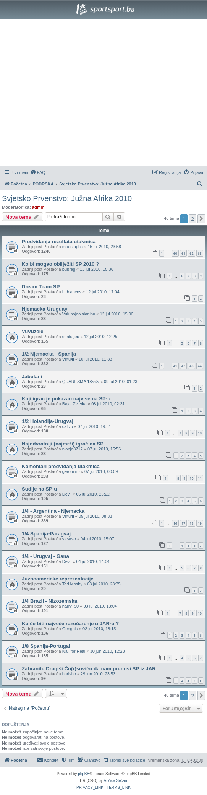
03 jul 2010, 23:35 (103, 584)
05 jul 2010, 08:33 (95, 516)
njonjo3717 (72, 449)
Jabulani (32, 376)
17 (183, 523)
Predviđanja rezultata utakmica (59, 241)
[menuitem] (37, 172)
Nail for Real (74, 651)
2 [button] (192, 218)
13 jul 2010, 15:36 (96, 269)
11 (200, 478)
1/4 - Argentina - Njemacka (53, 511)
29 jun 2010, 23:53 (98, 673)
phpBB (83, 774)
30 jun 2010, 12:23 (107, 651)
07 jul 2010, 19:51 (94, 426)
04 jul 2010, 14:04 (92, 561)
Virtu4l (68, 359)
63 (200, 253)
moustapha (72, 246)
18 (191, 523)
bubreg (68, 269)
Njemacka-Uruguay (44, 309)
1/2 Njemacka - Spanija (49, 354)
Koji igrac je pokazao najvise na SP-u (66, 399)
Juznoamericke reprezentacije (58, 579)
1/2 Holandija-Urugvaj (47, 421)
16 (175, 523)
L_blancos (71, 291)
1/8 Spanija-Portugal (46, 646)
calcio (67, 426)
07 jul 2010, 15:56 (104, 449)
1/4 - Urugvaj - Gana (45, 556)
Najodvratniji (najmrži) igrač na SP (63, 444)
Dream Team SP (41, 286)
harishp (69, 673)
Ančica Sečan (115, 781)
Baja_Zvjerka (74, 404)
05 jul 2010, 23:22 (92, 494)
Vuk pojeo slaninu (78, 314)
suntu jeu (70, 336)
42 (183, 365)
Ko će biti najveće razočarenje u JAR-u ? (70, 623)
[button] (201, 218)
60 (175, 253)
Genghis (70, 628)
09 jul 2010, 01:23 (120, 381)
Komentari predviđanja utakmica (61, 466)
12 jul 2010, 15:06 (116, 314)
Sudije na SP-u (39, 489)
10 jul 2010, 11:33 (95, 359)
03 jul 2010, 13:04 (99, 606)
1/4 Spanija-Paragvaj (46, 534)
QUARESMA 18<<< (80, 381)
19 (200, 523)
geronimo (71, 471)
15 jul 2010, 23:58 (104, 246)
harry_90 (70, 606)
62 (191, 253)
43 (191, 365)
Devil (66, 494)
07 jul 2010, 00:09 (101, 471)
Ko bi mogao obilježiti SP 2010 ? (60, 264)
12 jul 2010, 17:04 (102, 291)
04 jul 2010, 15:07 (97, 539)
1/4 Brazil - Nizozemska (49, 601)
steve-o (69, 539)
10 (200, 433)
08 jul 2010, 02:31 (108, 404)
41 (175, 365)
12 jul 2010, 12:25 (100, 336)
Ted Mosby (72, 584)
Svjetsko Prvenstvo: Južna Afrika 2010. (68, 198)
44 (200, 365)
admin (38, 207)
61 (183, 253)
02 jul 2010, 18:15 (99, 628)
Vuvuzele (33, 331)
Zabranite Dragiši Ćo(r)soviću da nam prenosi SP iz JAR (89, 668)
